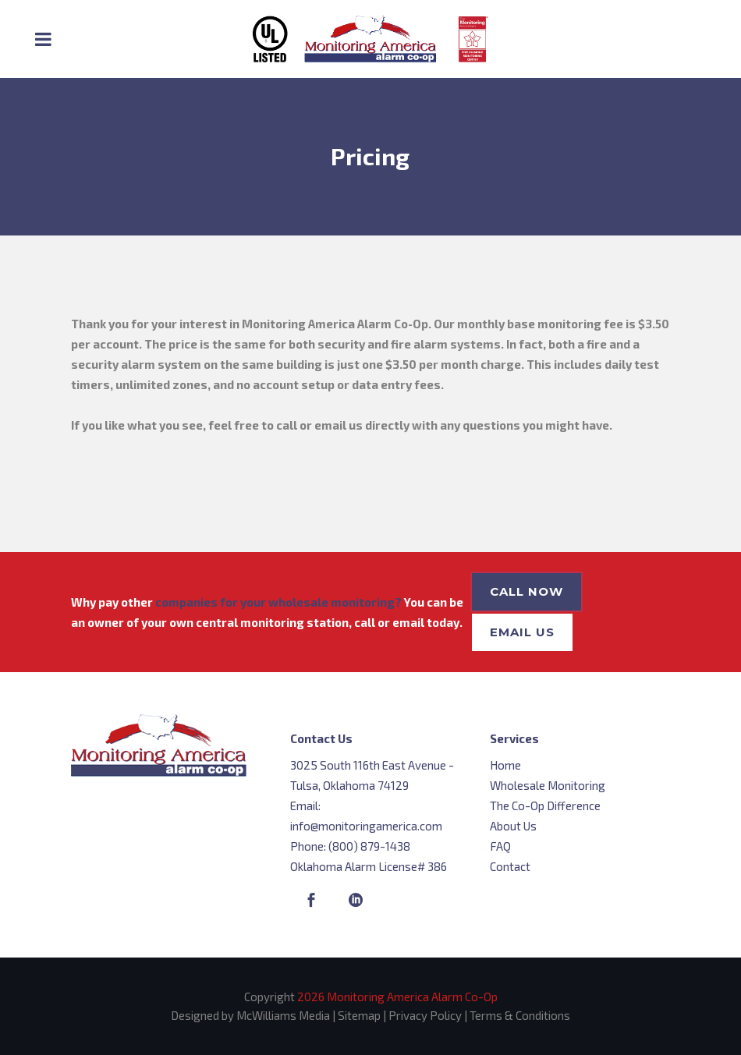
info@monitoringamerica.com (366, 826)
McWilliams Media (283, 1015)
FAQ (500, 846)
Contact (510, 866)
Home (505, 765)
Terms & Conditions (520, 1015)
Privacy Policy (425, 1015)
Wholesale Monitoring (547, 785)
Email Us (522, 632)
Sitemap (359, 1015)
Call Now (526, 591)
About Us (513, 826)
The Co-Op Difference (545, 805)
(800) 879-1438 (369, 846)
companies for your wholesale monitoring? (278, 602)
